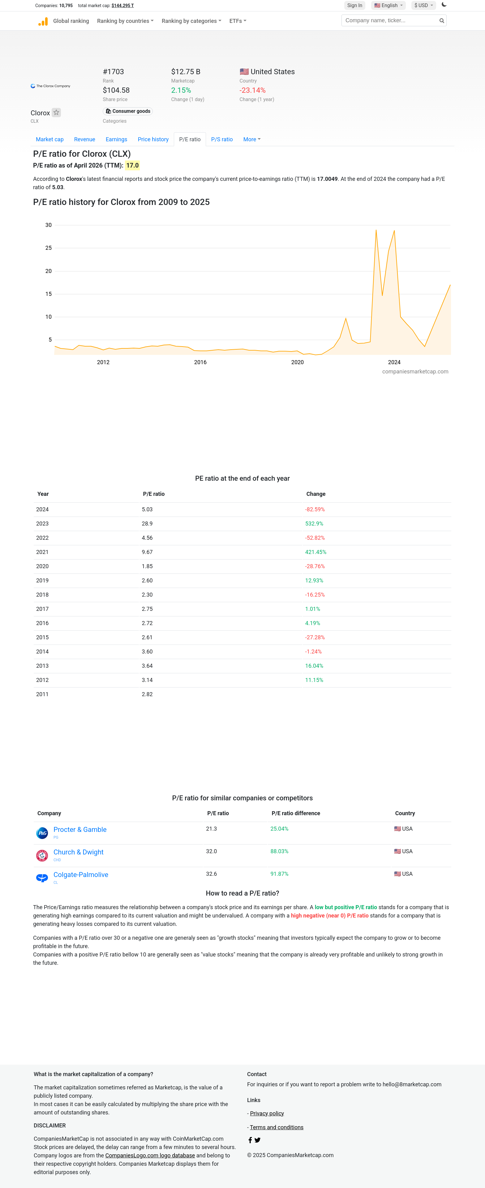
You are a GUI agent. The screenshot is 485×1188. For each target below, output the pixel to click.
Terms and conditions (276, 1127)
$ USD (421, 5)
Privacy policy (267, 1113)
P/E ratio (190, 139)
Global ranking (71, 21)
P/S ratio (222, 139)
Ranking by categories (189, 21)
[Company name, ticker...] (394, 20)
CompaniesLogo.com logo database (150, 1155)
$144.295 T (123, 5)
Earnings (116, 139)
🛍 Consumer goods (127, 111)
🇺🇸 (386, 5)
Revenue (84, 139)
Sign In (354, 5)
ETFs (236, 21)
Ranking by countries (123, 21)
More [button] (249, 139)
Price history (153, 139)
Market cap (50, 139)
